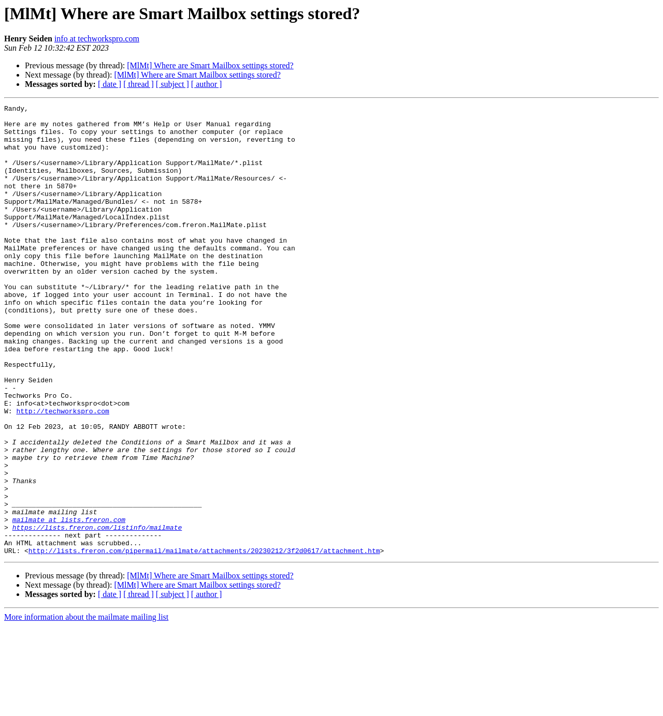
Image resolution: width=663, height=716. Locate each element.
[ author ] (206, 84)
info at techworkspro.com (96, 38)
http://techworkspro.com (62, 473)
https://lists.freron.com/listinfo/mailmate (97, 612)
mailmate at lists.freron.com (68, 603)
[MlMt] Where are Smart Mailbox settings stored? (210, 65)
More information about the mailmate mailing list (86, 707)
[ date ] (109, 84)
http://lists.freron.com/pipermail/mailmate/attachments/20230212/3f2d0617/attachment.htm (204, 640)
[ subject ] (172, 84)
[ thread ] (138, 84)
